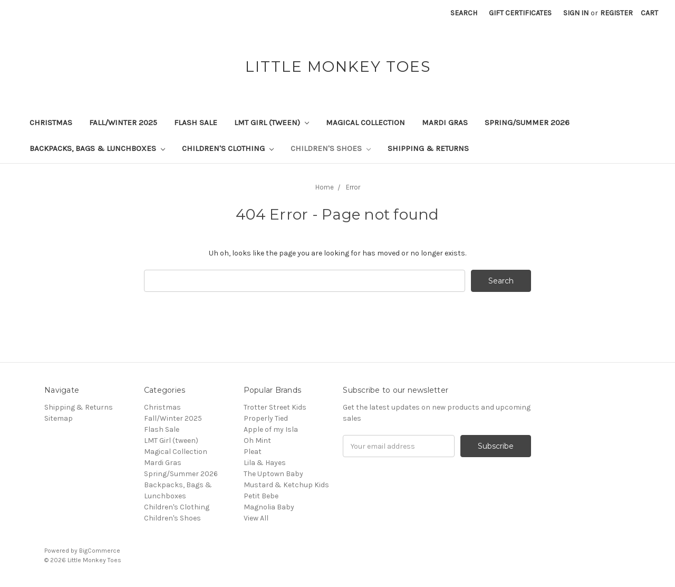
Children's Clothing (228, 148)
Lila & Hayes (265, 462)
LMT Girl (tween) (271, 122)
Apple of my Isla (271, 429)
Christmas (51, 122)
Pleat (253, 451)
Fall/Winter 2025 (123, 122)
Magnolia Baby (269, 507)
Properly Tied (266, 418)
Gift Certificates (520, 12)
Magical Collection (365, 122)
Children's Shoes (331, 148)
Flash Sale (195, 122)
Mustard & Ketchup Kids (286, 484)
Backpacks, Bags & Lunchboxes (97, 148)
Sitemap (58, 418)
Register (616, 12)
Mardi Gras (445, 122)
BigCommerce (99, 550)
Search (463, 12)
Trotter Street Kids (275, 407)
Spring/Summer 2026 (527, 122)
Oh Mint (257, 440)
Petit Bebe (261, 495)
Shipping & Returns (428, 148)
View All (256, 518)
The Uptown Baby (273, 473)
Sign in (576, 12)
